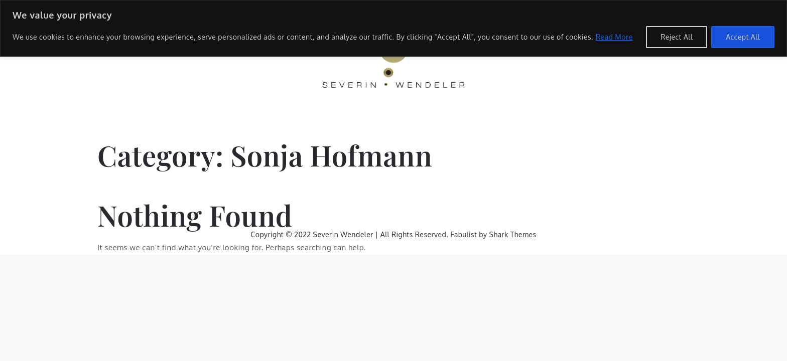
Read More (614, 37)
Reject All (677, 37)
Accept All (743, 37)
